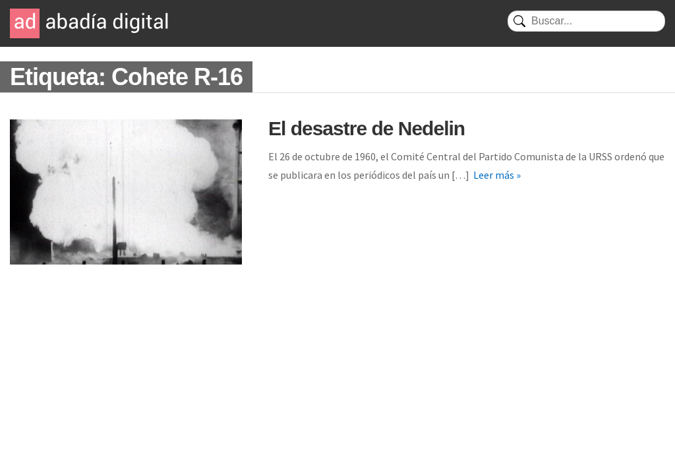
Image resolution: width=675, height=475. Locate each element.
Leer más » (497, 174)
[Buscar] (586, 21)
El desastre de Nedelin (366, 128)
